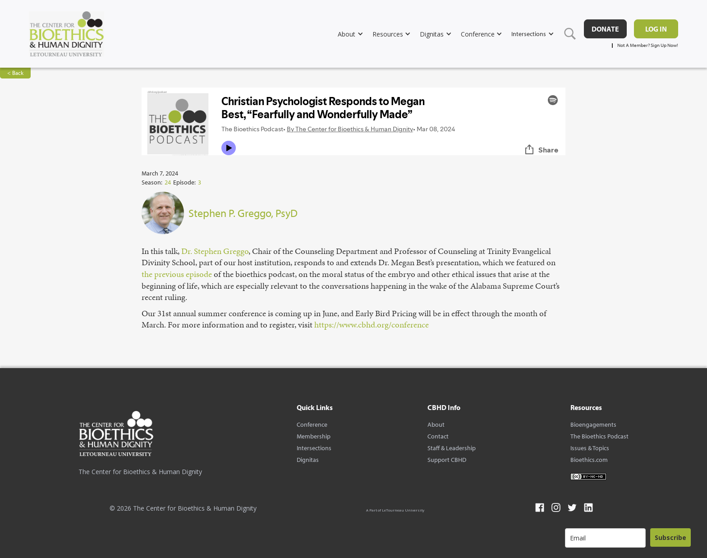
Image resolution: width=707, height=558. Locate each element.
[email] (605, 538)
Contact (438, 436)
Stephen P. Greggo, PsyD (243, 213)
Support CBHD (446, 460)
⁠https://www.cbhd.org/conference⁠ (371, 324)
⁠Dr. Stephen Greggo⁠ (214, 251)
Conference (312, 424)
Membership (314, 436)
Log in (656, 28)
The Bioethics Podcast (599, 436)
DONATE (605, 28)
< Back (15, 72)
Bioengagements (593, 424)
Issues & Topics (589, 448)
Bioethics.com (589, 460)
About (436, 424)
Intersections (314, 448)
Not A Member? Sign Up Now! (647, 45)
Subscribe (670, 537)
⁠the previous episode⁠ (177, 274)
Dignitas (308, 460)
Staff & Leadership (451, 448)
